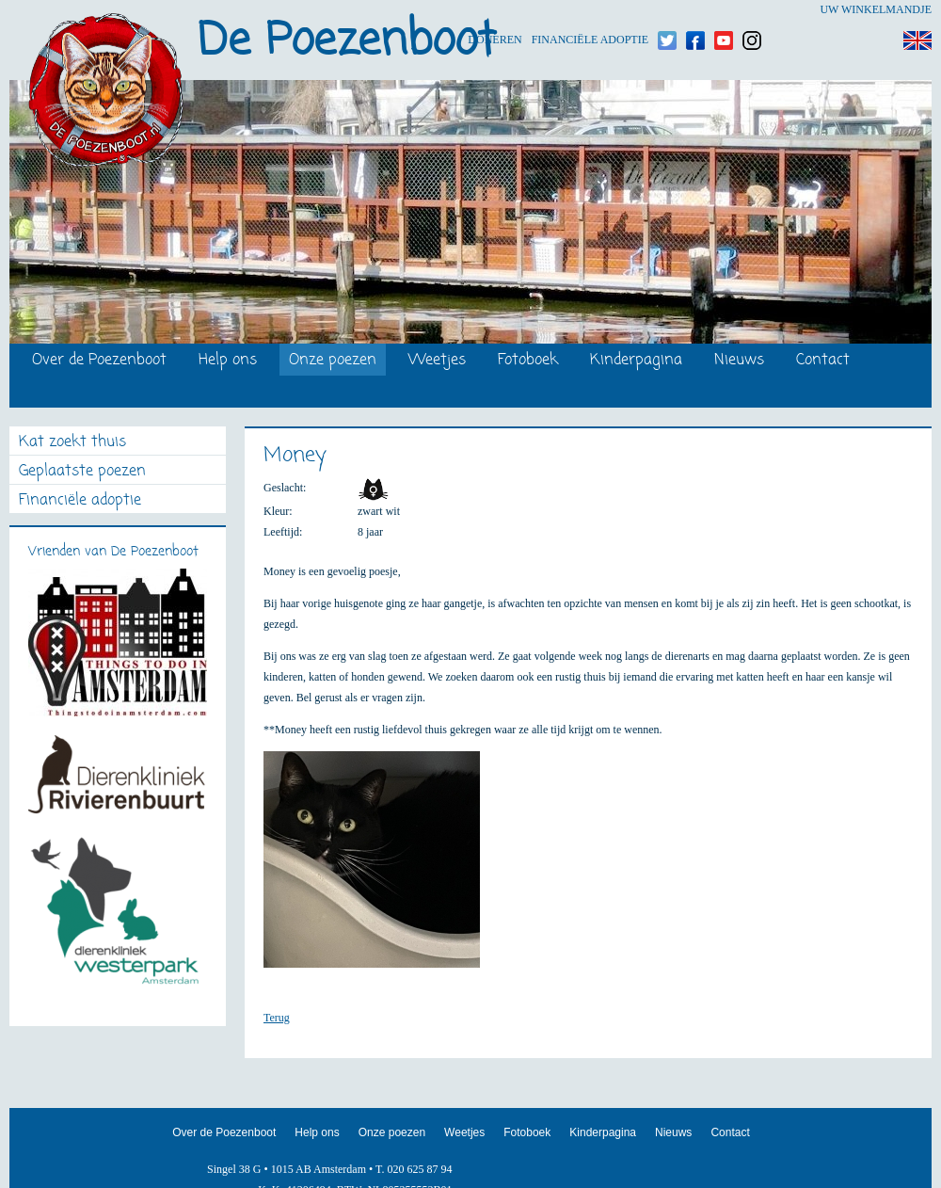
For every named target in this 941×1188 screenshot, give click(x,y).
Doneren (494, 10)
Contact (823, 361)
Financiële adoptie (590, 10)
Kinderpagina (636, 361)
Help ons (228, 361)
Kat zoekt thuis (72, 443)
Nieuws (739, 361)
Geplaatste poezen (82, 472)
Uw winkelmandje (876, 9)
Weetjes (437, 361)
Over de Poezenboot (99, 361)
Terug (276, 1017)
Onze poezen (332, 361)
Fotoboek (528, 361)
